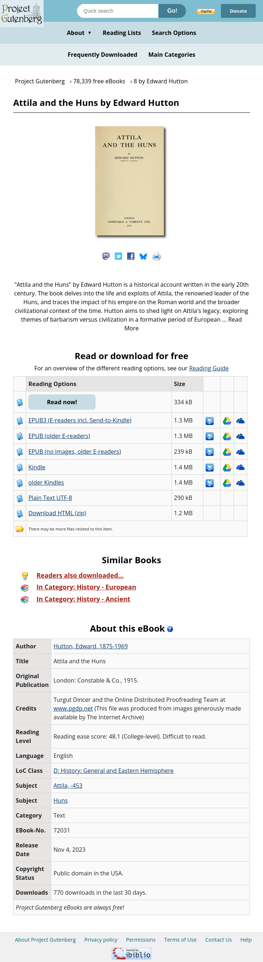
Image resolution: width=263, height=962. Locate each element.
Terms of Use (180, 939)
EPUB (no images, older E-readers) (74, 452)
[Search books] (117, 11)
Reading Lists (122, 33)
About (79, 32)
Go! (172, 11)
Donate (238, 11)
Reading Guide (209, 368)
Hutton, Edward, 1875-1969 (90, 646)
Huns (60, 800)
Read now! (62, 402)
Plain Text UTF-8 (50, 498)
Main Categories (171, 55)
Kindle (36, 467)
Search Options (174, 33)
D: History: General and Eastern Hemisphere (113, 771)
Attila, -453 (67, 786)
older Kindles (46, 482)
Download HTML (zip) (57, 513)
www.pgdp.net (73, 708)
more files (65, 529)
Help (246, 939)
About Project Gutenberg (45, 939)
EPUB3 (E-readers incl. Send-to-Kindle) (80, 420)
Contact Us (218, 939)
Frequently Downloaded (102, 55)
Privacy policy (100, 939)
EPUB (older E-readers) (59, 436)
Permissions (141, 939)
